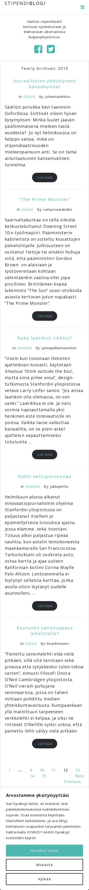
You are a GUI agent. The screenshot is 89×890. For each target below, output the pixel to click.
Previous (72, 781)
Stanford (24, 348)
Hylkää (44, 879)
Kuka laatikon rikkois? (44, 338)
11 (54, 770)
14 (32, 776)
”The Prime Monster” (44, 199)
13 (77, 770)
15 (44, 776)
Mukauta (44, 864)
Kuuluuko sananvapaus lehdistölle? (45, 630)
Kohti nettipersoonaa (44, 476)
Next (79, 776)
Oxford (29, 96)
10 (42, 770)
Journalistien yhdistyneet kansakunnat (44, 83)
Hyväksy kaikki (44, 850)
